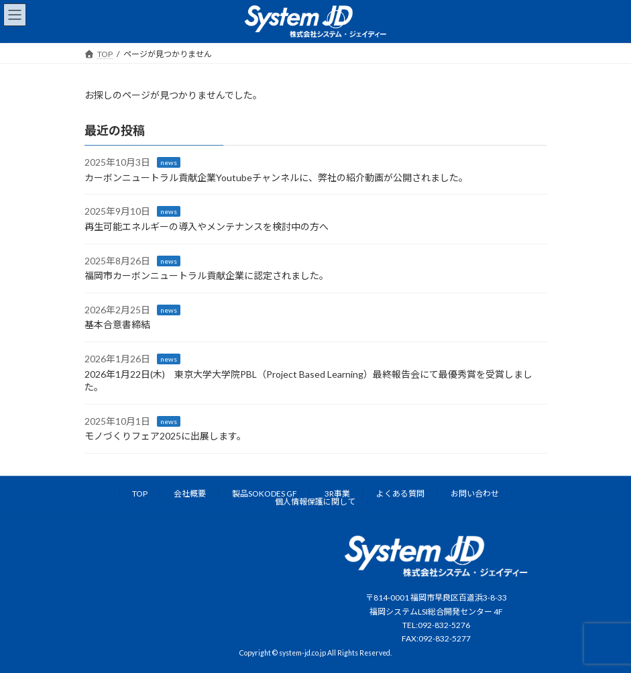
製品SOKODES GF (264, 493)
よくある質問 (400, 493)
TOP (140, 493)
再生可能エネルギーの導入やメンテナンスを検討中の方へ (206, 226)
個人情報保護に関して (315, 502)
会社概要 (190, 493)
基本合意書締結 (117, 324)
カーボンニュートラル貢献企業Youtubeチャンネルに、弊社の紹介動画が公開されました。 (276, 177)
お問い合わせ (475, 493)
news (168, 162)
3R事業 (336, 493)
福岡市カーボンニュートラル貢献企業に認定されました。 (206, 275)
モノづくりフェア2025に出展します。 (165, 436)
